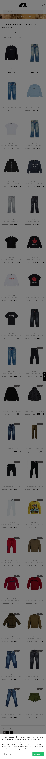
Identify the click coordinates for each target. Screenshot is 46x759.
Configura (7, 754)
